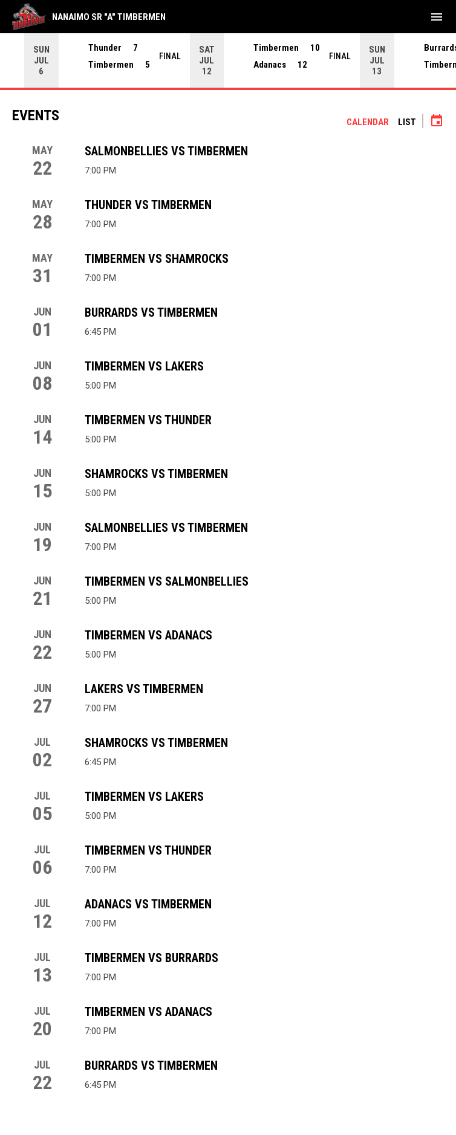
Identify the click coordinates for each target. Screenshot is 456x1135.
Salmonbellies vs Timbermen (166, 151)
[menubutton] (436, 17)
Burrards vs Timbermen (151, 312)
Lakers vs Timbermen (144, 689)
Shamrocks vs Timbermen (156, 474)
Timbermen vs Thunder (148, 420)
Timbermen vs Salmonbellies (167, 581)
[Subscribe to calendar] (436, 122)
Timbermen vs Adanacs (148, 635)
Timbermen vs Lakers (144, 366)
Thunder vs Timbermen (148, 205)
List (407, 122)
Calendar (368, 122)
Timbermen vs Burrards (151, 958)
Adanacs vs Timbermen (148, 904)
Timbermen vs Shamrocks (157, 258)
